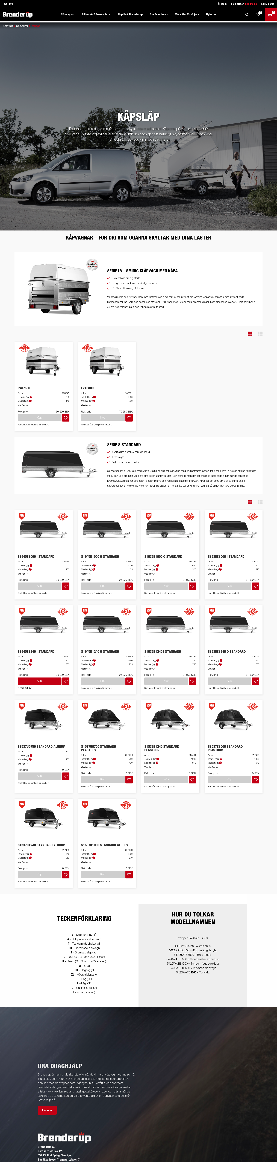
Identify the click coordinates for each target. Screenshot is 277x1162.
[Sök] (247, 14)
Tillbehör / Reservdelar (96, 14)
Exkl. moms (267, 4)
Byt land (8, 4)
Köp (39, 681)
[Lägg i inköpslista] (65, 418)
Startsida (8, 26)
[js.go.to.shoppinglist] (258, 14)
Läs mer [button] (47, 1110)
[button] (250, 333)
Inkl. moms (250, 4)
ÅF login (222, 4)
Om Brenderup (159, 14)
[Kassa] (271, 14)
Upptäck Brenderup (130, 14)
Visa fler (21, 406)
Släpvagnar (68, 14)
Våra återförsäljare (187, 14)
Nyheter (211, 14)
